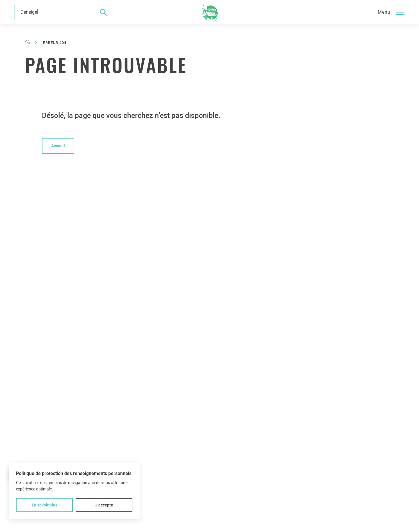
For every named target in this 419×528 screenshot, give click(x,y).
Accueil (58, 145)
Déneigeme (31, 12)
